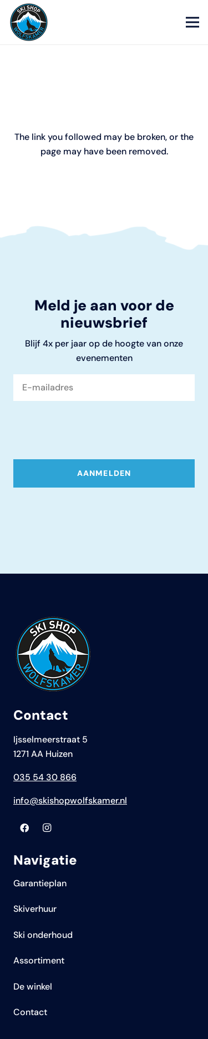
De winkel (32, 986)
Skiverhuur (35, 909)
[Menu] (192, 22)
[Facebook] (24, 828)
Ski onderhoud (43, 935)
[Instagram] (46, 828)
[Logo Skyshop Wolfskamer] (29, 22)
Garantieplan (40, 883)
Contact (30, 1012)
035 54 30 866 (45, 777)
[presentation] (97, 431)
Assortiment (38, 960)
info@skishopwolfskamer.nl (70, 800)
